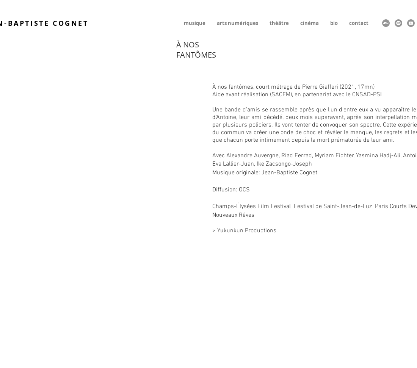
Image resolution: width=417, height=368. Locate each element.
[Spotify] (398, 23)
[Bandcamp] (386, 23)
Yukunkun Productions (246, 231)
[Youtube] (411, 23)
